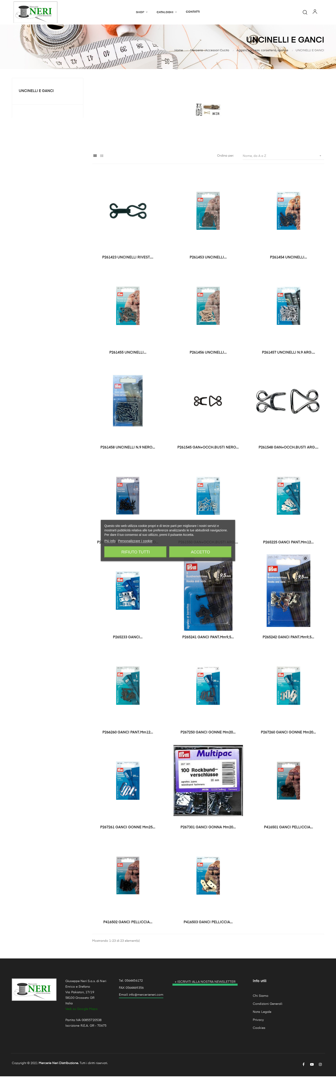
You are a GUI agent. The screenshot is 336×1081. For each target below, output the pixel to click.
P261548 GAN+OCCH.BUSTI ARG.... (288, 452)
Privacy (258, 1024)
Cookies (259, 1032)
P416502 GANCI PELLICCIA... (127, 927)
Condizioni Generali (267, 1008)
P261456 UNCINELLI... (208, 357)
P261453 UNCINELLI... (208, 262)
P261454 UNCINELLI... (288, 262)
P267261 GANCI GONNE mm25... (127, 832)
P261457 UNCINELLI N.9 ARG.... (288, 357)
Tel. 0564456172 (131, 985)
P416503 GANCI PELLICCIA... (208, 927)
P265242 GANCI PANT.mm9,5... (288, 642)
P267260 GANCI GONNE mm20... (288, 737)
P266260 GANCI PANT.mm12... (127, 737)
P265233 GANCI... (128, 642)
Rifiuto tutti (135, 552)
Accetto (200, 552)
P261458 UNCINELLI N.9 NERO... (127, 452)
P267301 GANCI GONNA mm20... (208, 832)
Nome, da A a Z (283, 160)
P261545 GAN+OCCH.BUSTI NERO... (208, 452)
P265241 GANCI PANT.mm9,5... (208, 642)
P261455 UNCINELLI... (127, 357)
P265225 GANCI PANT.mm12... (288, 547)
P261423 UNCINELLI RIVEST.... (127, 262)
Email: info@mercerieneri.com (141, 999)
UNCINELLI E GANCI (36, 95)
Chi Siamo (260, 1000)
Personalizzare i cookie (135, 541)
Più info (110, 541)
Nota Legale (262, 1016)
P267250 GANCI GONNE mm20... (208, 737)
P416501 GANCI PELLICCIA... (288, 832)
